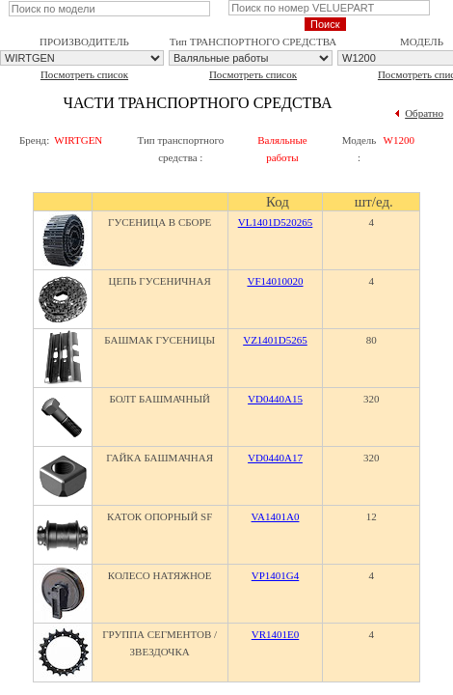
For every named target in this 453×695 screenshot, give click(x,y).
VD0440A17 (275, 457)
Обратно (424, 113)
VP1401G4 (276, 575)
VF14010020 (275, 281)
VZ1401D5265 (275, 340)
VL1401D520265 (275, 222)
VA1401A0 (276, 516)
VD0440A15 (275, 398)
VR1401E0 (276, 634)
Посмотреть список (84, 74)
